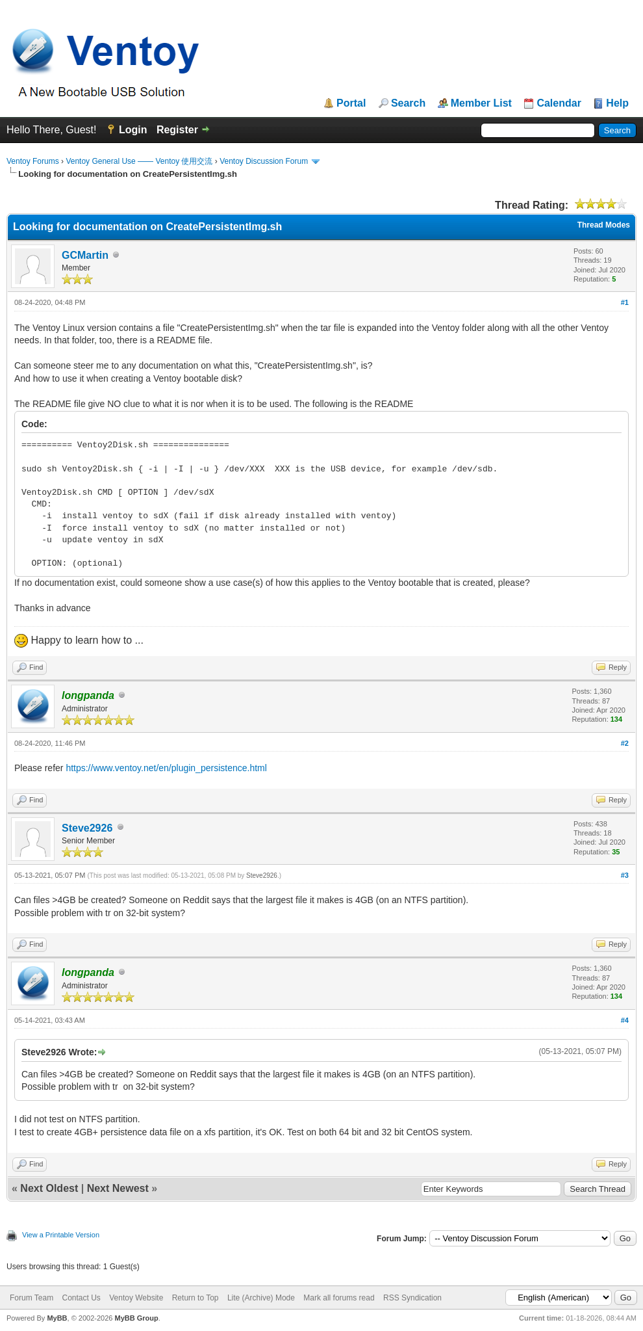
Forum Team (31, 1297)
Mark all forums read (338, 1297)
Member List (481, 103)
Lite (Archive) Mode (261, 1297)
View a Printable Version (60, 1235)
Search (408, 103)
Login (133, 129)
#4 (625, 1020)
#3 (625, 875)
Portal (351, 103)
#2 (625, 743)
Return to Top (195, 1297)
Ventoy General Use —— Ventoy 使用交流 (139, 161)
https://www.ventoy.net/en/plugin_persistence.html (166, 768)
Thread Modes (603, 225)
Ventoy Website (136, 1297)
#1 (625, 302)
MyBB (57, 1318)
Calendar (558, 103)
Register (177, 129)
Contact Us (81, 1297)
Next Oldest (49, 1188)
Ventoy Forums (32, 161)
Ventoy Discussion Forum (264, 161)
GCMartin (85, 255)
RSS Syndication (412, 1297)
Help (617, 103)
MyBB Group (136, 1318)
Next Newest (118, 1188)
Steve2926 (87, 828)
